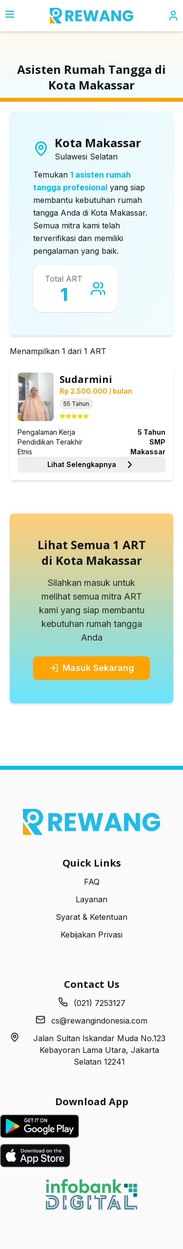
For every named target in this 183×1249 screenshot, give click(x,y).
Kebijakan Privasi (91, 934)
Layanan (91, 899)
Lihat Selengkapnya (91, 464)
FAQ (92, 882)
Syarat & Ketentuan (91, 917)
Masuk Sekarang (91, 668)
